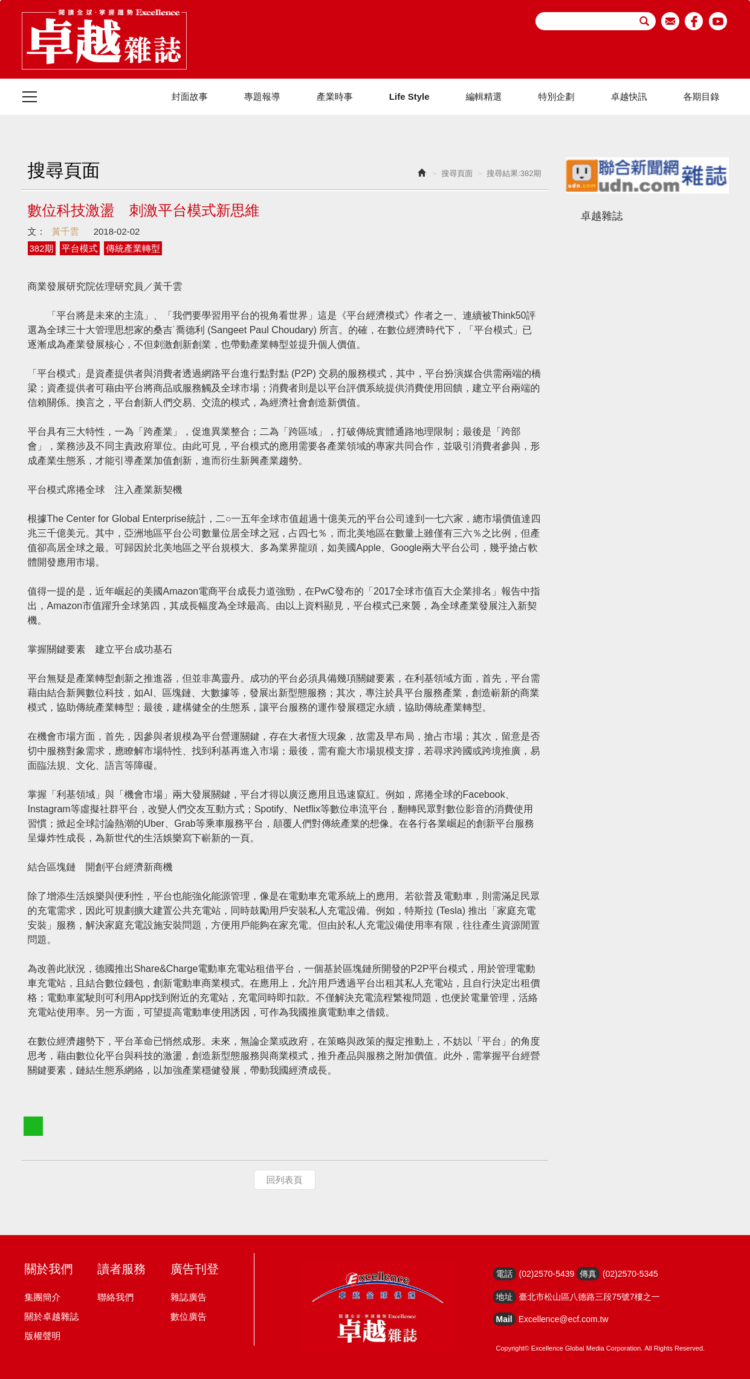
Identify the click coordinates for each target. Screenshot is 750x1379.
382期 (42, 248)
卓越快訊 (629, 96)
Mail (504, 1319)
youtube (718, 21)
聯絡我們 (115, 1297)
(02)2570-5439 (547, 1274)
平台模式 (80, 248)
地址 (504, 1297)
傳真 (588, 1274)
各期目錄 (702, 96)
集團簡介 (43, 1297)
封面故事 (190, 96)
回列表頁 (285, 1180)
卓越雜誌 (602, 216)
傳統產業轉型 (133, 248)
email (670, 21)
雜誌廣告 (188, 1297)
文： (37, 231)
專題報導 (262, 96)
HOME (104, 39)
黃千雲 (65, 231)
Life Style (409, 96)
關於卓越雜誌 (52, 1316)
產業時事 (335, 96)
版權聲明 (43, 1336)
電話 (504, 1274)
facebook (694, 21)
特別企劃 (556, 96)
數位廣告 (188, 1316)
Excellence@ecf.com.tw (564, 1319)
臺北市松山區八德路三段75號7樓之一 (589, 1297)
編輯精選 (484, 96)
